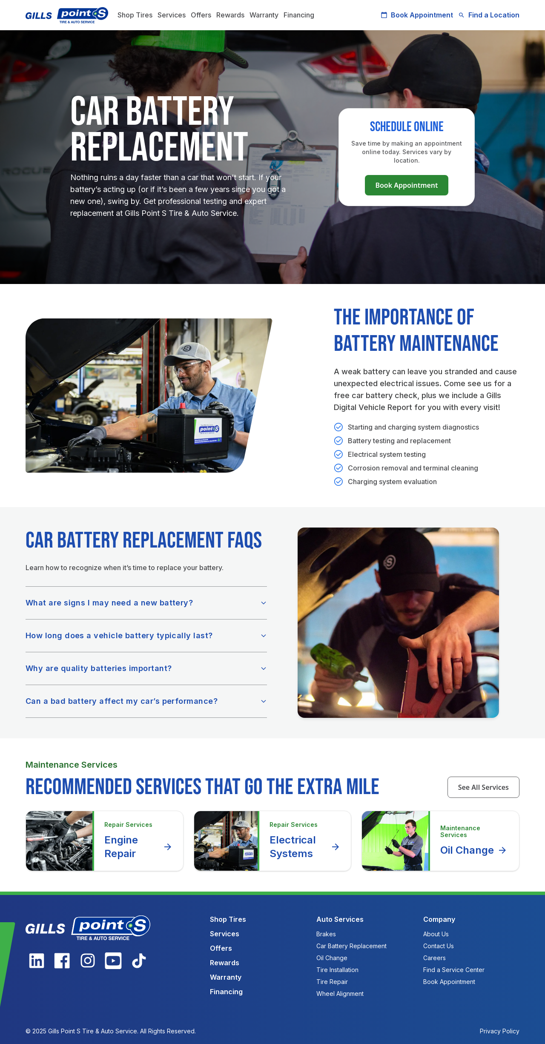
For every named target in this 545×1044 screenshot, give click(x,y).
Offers (201, 15)
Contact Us (438, 945)
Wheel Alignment (340, 993)
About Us (436, 934)
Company (439, 919)
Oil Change (474, 850)
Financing (299, 15)
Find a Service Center (454, 969)
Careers (434, 957)
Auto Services (340, 919)
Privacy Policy (499, 1031)
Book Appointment (417, 15)
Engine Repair (138, 847)
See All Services (483, 787)
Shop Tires (135, 15)
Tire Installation (337, 969)
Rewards (230, 15)
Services (172, 15)
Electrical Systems (305, 847)
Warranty (264, 15)
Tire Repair (332, 981)
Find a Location (488, 15)
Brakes (326, 934)
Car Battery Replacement (351, 945)
